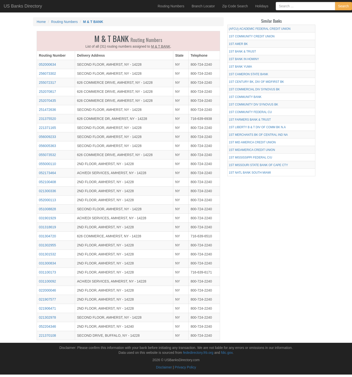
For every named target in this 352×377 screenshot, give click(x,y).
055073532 (47, 155)
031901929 (47, 218)
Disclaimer (164, 367)
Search (343, 6)
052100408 (47, 182)
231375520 (47, 119)
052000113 (47, 200)
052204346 (47, 326)
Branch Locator (203, 6)
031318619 (47, 227)
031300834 (47, 263)
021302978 (47, 317)
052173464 (47, 173)
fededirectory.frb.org (198, 353)
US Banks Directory (23, 6)
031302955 (47, 245)
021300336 (47, 191)
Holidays (261, 6)
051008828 (47, 209)
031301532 (47, 254)
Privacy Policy (185, 367)
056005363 (47, 146)
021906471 (47, 308)
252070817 (47, 92)
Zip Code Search (235, 6)
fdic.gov (226, 353)
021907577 (47, 299)
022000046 (47, 290)
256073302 (47, 73)
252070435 (47, 101)
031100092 (47, 281)
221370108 (47, 335)
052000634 (47, 64)
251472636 (47, 110)
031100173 (47, 272)
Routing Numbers (171, 6)
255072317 (47, 82)
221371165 (47, 128)
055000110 (47, 164)
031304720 (47, 236)
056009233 (47, 137)
